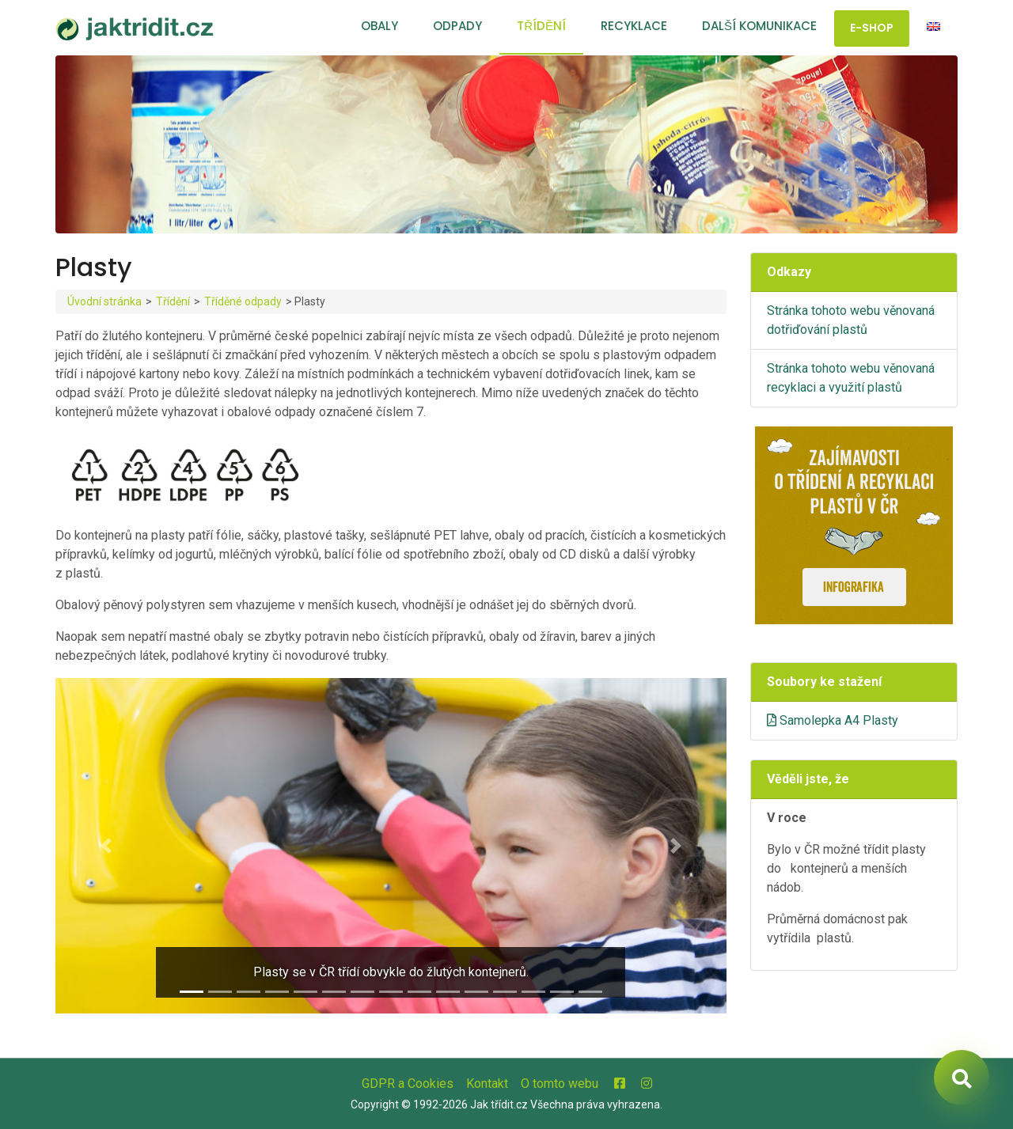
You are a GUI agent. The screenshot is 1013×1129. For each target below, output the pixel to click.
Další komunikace (759, 25)
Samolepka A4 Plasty (832, 720)
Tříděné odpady (243, 301)
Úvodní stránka (104, 301)
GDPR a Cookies (407, 1083)
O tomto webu (559, 1083)
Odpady (457, 25)
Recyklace (634, 25)
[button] (105, 845)
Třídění (541, 25)
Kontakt (487, 1083)
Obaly (379, 25)
